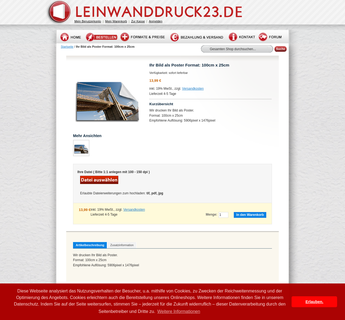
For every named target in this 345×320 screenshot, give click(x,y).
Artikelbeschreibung (90, 245)
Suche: (205, 48)
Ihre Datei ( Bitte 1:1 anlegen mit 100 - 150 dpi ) (113, 172)
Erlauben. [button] (314, 302)
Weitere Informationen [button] (178, 311)
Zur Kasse (138, 21)
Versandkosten (193, 88)
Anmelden (155, 21)
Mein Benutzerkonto (87, 21)
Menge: (211, 214)
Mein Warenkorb (116, 21)
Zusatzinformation (122, 245)
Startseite (67, 46)
